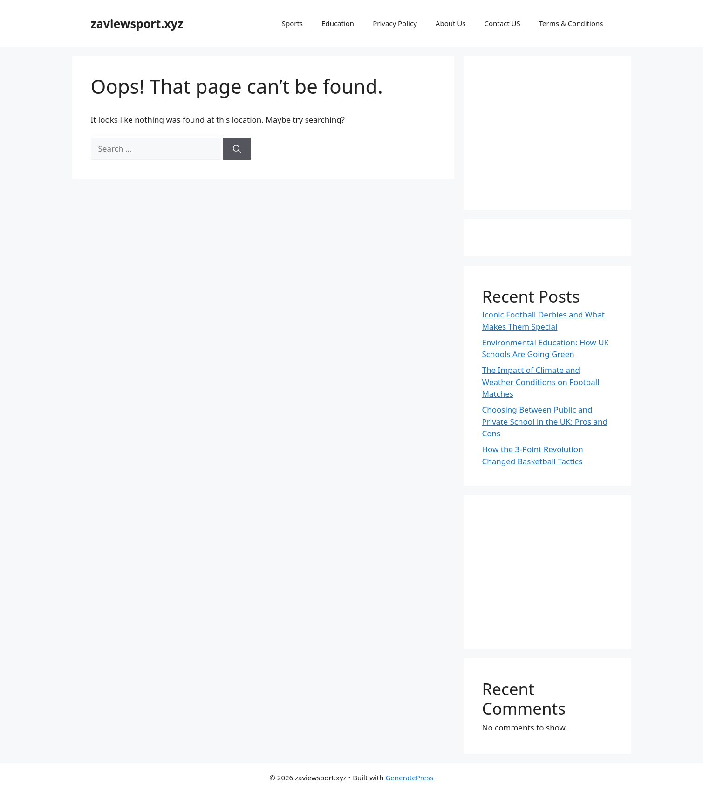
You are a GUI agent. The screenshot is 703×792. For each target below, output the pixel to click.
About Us (451, 23)
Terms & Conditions (571, 23)
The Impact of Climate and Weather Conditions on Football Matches (541, 382)
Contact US (502, 23)
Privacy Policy (395, 23)
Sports (292, 23)
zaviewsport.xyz (137, 23)
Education (337, 23)
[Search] (237, 149)
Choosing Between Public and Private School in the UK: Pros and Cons (545, 421)
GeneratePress (409, 777)
